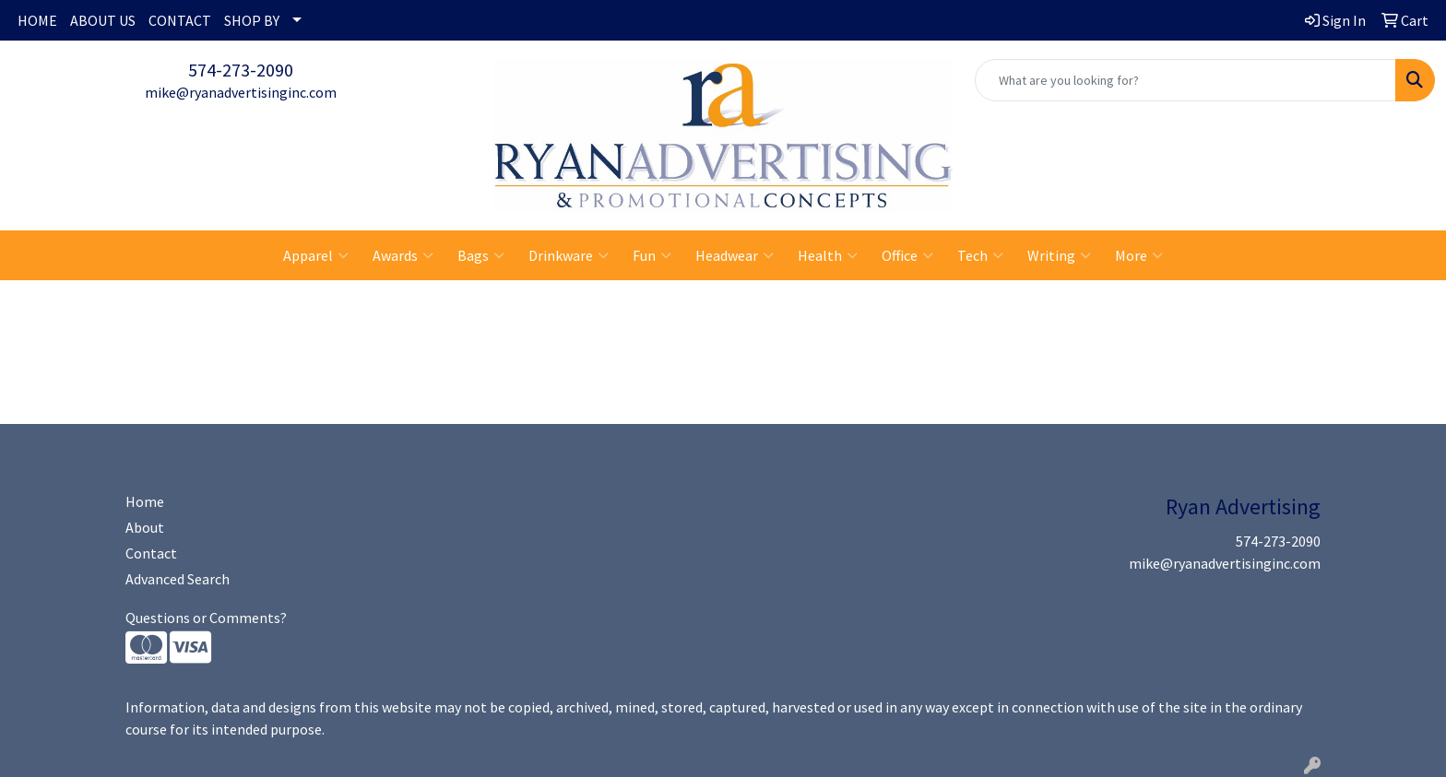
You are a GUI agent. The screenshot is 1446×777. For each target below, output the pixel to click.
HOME (37, 20)
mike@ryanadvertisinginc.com (241, 92)
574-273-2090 (240, 69)
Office (907, 255)
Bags (480, 255)
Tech (980, 255)
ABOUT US (103, 20)
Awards (403, 255)
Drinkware (568, 255)
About (144, 527)
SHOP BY (251, 20)
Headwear (734, 255)
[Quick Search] (1185, 80)
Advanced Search (177, 579)
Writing (1059, 255)
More (1139, 255)
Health (828, 255)
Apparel (316, 255)
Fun (652, 255)
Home (144, 501)
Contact (151, 553)
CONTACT (179, 20)
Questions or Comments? (206, 617)
